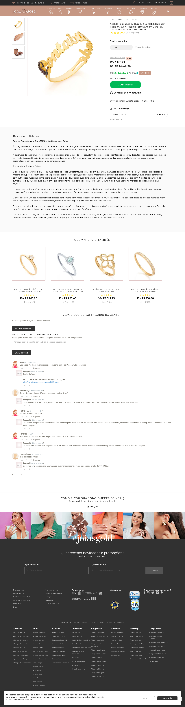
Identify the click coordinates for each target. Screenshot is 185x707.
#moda (104, 501)
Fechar (145, 698)
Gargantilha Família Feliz (158, 654)
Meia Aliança (37, 663)
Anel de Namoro (38, 640)
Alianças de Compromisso (22, 663)
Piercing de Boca (136, 655)
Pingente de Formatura (99, 636)
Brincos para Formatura (60, 663)
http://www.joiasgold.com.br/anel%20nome (41, 382)
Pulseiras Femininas (118, 644)
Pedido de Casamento (40, 651)
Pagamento (49, 600)
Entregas (48, 597)
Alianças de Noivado (20, 644)
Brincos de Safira (58, 648)
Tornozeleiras (115, 655)
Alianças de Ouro (19, 648)
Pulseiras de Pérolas (118, 651)
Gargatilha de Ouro (78, 669)
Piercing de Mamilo (137, 648)
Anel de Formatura (39, 636)
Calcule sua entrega (119, 109)
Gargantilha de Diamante (158, 642)
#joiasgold (74, 501)
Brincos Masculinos (59, 659)
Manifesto (17, 603)
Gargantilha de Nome (157, 646)
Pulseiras (119, 11)
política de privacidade (85, 697)
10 (112, 65)
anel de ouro (21, 198)
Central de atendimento (54, 593)
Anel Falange (37, 682)
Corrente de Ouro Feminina (81, 648)
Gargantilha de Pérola (157, 650)
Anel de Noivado (38, 666)
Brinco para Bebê (58, 636)
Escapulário (153, 661)
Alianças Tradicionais (20, 655)
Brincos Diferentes (58, 651)
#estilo (112, 501)
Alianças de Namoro (20, 640)
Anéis (60, 11)
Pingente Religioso (98, 673)
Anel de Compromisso (40, 655)
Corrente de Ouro (78, 644)
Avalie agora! (132, 33)
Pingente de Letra (97, 640)
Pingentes (107, 11)
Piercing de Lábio (136, 651)
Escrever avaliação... (23, 328)
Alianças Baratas (19, 633)
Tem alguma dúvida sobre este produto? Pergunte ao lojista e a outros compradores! (47, 338)
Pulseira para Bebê (117, 633)
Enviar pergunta (21, 353)
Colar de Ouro (76, 633)
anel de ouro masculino (45, 206)
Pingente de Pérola (98, 650)
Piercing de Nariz (136, 640)
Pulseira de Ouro (116, 640)
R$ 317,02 (125, 65)
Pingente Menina (97, 665)
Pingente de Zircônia (98, 654)
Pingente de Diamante (99, 633)
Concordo (167, 698)
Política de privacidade (21, 597)
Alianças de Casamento (21, 636)
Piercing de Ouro (136, 633)
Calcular (161, 114)
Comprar (125, 84)
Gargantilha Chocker (156, 657)
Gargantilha (76, 665)
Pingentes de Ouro (97, 676)
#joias (84, 501)
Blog (15, 607)
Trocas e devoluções (52, 603)
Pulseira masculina (117, 648)
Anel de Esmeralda (39, 633)
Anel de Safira (38, 648)
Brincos (69, 11)
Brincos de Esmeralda (60, 640)
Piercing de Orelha (136, 636)
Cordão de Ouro (77, 636)
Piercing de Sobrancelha (139, 659)
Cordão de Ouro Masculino (81, 640)
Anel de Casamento (40, 659)
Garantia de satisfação (21, 600)
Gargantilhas (94, 11)
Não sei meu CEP (116, 120)
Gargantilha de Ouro (156, 633)
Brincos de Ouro (58, 633)
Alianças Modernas (20, 651)
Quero (154, 570)
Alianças (51, 11)
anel (45, 214)
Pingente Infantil (97, 657)
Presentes (142, 11)
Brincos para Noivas (59, 655)
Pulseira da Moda (117, 636)
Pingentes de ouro (78, 661)
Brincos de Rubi (58, 644)
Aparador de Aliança (20, 659)
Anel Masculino (38, 678)
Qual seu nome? (32, 564)
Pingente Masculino (98, 661)
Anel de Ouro (37, 674)
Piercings (131, 11)
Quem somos (18, 593)
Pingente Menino (97, 669)
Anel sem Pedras (39, 685)
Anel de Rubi (37, 644)
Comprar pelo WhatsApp (127, 92)
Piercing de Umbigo (137, 644)
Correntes (80, 11)
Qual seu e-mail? (99, 564)
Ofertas (153, 11)
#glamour (93, 501)
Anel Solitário (37, 670)
